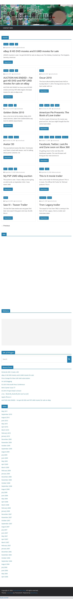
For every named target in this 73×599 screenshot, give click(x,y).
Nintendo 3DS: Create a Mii (10, 372)
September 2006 (7, 561)
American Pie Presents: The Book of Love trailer (54, 114)
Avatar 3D (8, 144)
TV (15, 105)
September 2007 (7, 524)
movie (11, 44)
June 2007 (5, 533)
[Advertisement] (36, 332)
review (16, 137)
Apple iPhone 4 (6, 397)
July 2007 (4, 530)
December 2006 (7, 552)
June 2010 (5, 420)
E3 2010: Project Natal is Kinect (11, 391)
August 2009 (5, 452)
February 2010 (6, 433)
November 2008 (7, 480)
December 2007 (7, 514)
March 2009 (5, 467)
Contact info (8, 28)
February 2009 (6, 470)
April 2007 (5, 539)
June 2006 (5, 570)
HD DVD (6, 44)
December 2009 (7, 439)
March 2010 (5, 430)
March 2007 (5, 542)
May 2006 (5, 573)
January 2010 (6, 436)
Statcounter (4, 598)
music (52, 137)
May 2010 (5, 424)
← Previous (6, 226)
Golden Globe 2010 (13, 112)
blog (5, 105)
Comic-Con (43, 197)
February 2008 (6, 508)
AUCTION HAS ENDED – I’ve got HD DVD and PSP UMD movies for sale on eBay (18, 80)
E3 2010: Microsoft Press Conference (13, 384)
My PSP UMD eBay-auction (17, 175)
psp (16, 44)
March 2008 (5, 505)
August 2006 (5, 564)
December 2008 (7, 477)
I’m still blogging (7, 381)
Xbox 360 (58, 137)
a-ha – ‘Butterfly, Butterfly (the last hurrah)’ (15, 394)
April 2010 (5, 427)
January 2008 (6, 511)
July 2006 (4, 567)
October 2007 (6, 520)
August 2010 (5, 417)
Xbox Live (65, 137)
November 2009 (7, 442)
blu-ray (47, 105)
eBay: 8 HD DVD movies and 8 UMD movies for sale (31, 51)
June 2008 (5, 495)
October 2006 (6, 558)
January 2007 (6, 549)
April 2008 (5, 502)
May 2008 (5, 499)
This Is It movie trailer (51, 175)
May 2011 (5, 411)
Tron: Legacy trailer (49, 204)
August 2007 (5, 527)
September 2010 (7, 414)
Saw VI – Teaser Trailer (15, 204)
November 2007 (7, 517)
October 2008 (6, 483)
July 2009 (4, 455)
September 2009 (7, 449)
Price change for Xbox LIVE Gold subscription (16, 378)
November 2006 (7, 555)
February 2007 (6, 545)
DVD (52, 105)
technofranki (21, 47)
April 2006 (5, 577)
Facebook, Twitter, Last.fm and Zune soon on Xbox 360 (54, 146)
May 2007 (5, 536)
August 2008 (5, 489)
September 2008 (7, 486)
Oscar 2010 (45, 77)
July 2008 (4, 492)
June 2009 (5, 458)
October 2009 (6, 445)
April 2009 (5, 464)
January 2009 (6, 474)
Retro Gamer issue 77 (8, 388)
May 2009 (5, 461)
